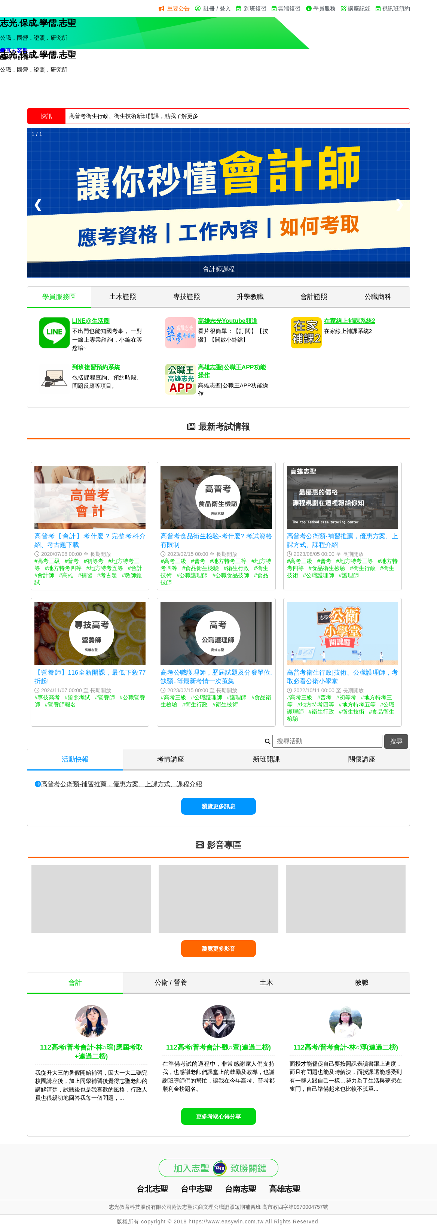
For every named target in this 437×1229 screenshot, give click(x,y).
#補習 (85, 575)
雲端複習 (289, 8)
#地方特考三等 (228, 561)
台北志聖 (152, 1188)
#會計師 (44, 575)
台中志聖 (196, 1188)
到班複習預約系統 (96, 367)
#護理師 (348, 575)
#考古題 (107, 575)
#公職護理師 (192, 575)
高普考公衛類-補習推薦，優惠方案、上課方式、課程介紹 (121, 784)
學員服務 (324, 8)
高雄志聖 (284, 1188)
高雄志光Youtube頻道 (227, 321)
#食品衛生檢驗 (200, 568)
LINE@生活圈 (91, 321)
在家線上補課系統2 (349, 321)
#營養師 (105, 697)
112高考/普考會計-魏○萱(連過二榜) (218, 1047)
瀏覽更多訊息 (218, 806)
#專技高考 (47, 697)
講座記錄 (359, 8)
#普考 (72, 561)
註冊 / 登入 (217, 8)
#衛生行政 (236, 568)
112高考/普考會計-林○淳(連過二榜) (345, 1047)
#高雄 (66, 575)
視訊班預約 (396, 8)
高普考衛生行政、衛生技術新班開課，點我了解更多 (133, 116)
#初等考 (94, 561)
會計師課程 (219, 269)
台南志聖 (240, 1188)
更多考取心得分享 (218, 1116)
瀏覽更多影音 (218, 948)
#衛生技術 (225, 704)
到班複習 (255, 8)
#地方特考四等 (63, 568)
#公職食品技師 (231, 575)
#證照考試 (77, 697)
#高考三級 (47, 561)
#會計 (135, 568)
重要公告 (178, 8)
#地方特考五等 (104, 568)
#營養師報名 (60, 704)
